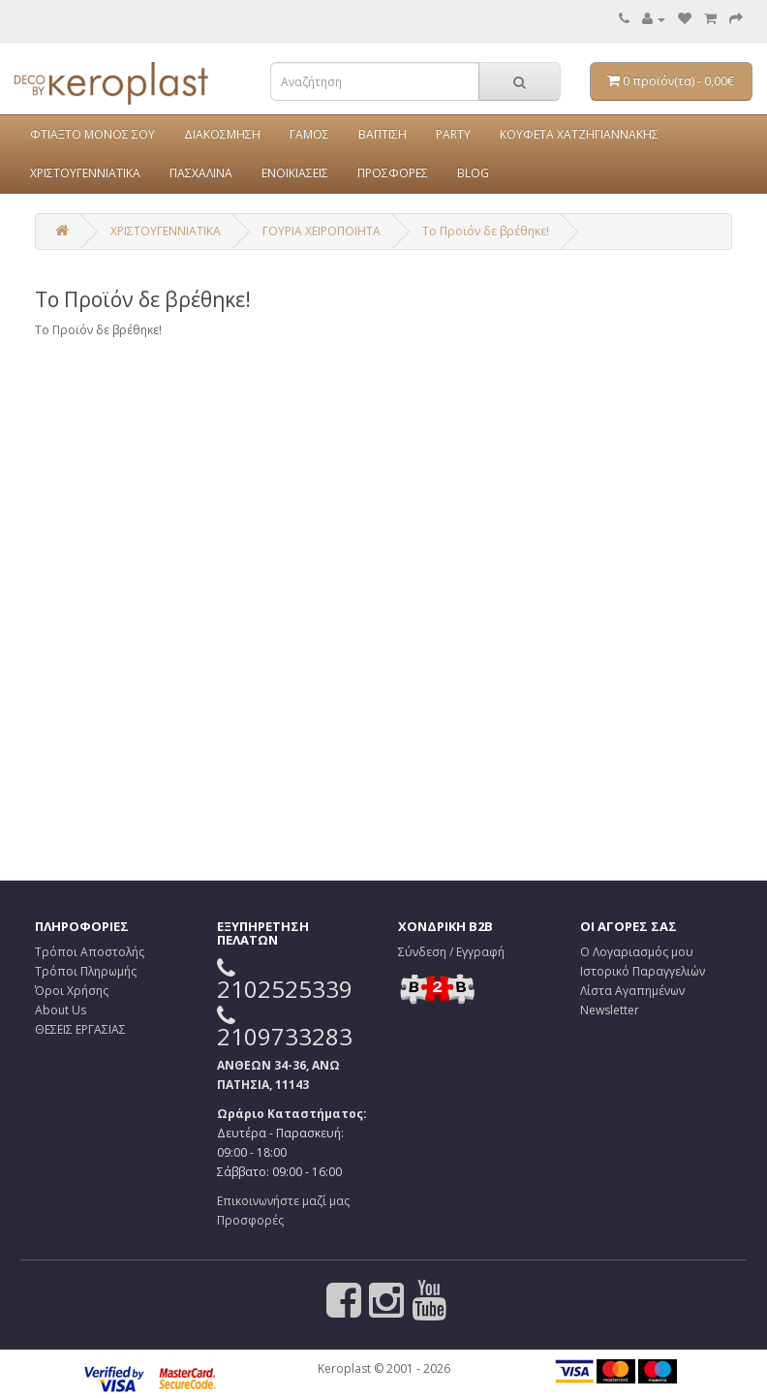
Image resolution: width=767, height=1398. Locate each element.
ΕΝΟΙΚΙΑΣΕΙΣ (294, 173)
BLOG (473, 173)
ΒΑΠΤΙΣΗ (382, 134)
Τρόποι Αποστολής (89, 952)
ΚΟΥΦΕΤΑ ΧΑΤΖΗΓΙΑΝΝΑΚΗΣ (579, 134)
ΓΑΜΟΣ (309, 134)
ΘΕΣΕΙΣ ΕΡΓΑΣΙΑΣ (80, 1029)
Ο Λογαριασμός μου (636, 952)
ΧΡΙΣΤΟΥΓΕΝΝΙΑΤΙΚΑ (85, 173)
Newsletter (609, 1010)
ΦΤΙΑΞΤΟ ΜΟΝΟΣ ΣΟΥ (92, 134)
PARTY (453, 134)
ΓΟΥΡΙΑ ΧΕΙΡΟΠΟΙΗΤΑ (321, 231)
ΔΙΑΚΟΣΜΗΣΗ (222, 134)
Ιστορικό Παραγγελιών (642, 971)
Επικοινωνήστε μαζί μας (283, 1201)
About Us (60, 1010)
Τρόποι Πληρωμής (86, 971)
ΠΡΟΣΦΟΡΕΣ (392, 173)
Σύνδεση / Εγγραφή (451, 952)
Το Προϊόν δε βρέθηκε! (485, 231)
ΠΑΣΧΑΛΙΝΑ (200, 173)
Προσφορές (250, 1220)
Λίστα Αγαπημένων (632, 990)
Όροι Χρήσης (71, 990)
